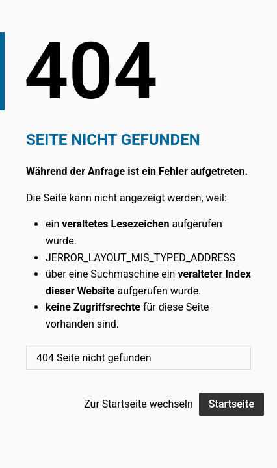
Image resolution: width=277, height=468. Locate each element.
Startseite (231, 404)
